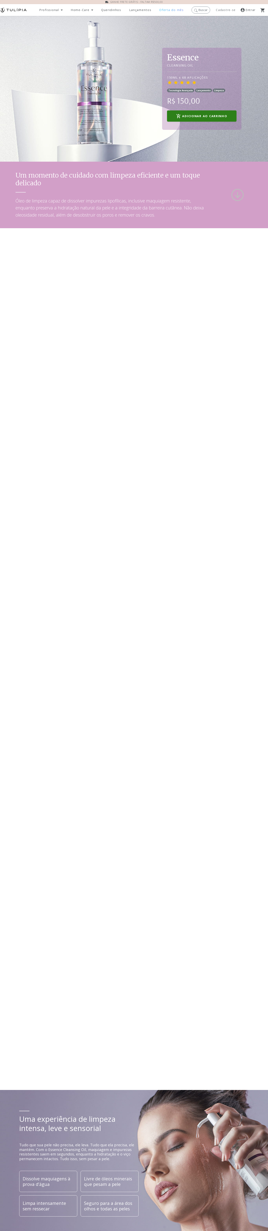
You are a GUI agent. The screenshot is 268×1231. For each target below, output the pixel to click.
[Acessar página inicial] (13, 10)
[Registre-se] (226, 10)
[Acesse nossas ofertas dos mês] (171, 10)
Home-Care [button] (80, 10)
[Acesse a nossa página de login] (250, 10)
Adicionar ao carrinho (201, 116)
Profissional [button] (49, 10)
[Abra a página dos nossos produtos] (111, 10)
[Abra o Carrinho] (264, 10)
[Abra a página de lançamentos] (140, 10)
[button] (201, 10)
